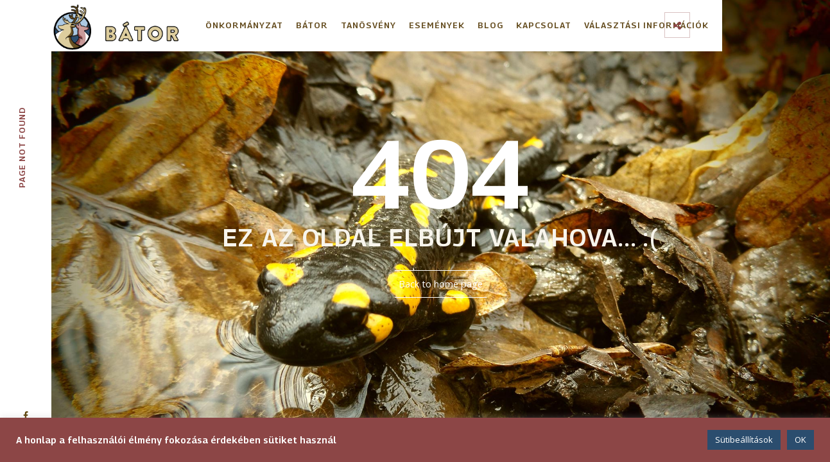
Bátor (312, 25)
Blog (490, 25)
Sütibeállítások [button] (744, 439)
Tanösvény (368, 25)
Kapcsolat (543, 25)
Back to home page (441, 284)
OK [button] (800, 439)
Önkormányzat (244, 25)
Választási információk (646, 25)
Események (437, 25)
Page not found (22, 147)
